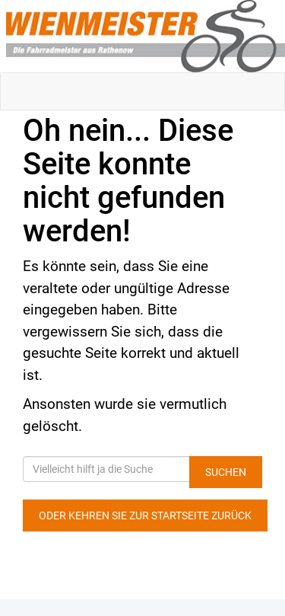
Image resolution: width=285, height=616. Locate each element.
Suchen (225, 472)
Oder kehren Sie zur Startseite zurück (145, 515)
